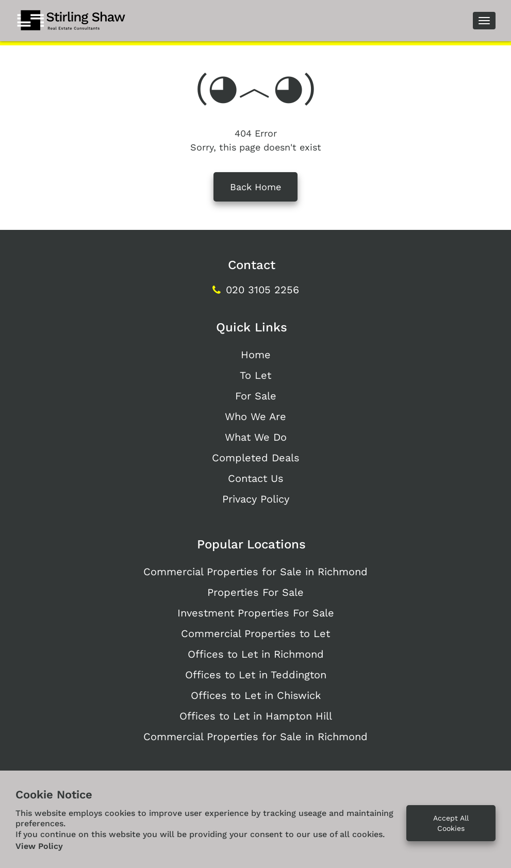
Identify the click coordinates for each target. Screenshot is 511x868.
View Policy (39, 846)
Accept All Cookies (451, 823)
